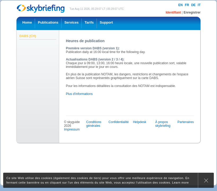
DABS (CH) (27, 36)
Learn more (180, 182)
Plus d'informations (79, 94)
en (180, 5)
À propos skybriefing (162, 124)
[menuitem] (27, 23)
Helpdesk (139, 122)
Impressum (72, 129)
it (199, 5)
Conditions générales (93, 124)
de (193, 5)
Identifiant (174, 12)
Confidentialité (118, 122)
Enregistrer (192, 12)
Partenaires (185, 122)
